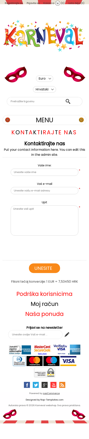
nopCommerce (51, 393)
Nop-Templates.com (51, 399)
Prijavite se (33, 3)
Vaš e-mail (44, 184)
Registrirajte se (14, 3)
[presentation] (44, 246)
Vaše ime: (44, 165)
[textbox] (35, 101)
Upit (44, 202)
